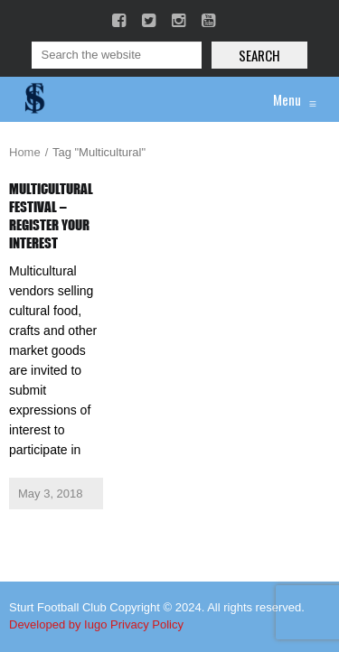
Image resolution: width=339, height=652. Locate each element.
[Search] (117, 55)
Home (25, 152)
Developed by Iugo (58, 624)
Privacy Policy (147, 624)
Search (259, 55)
